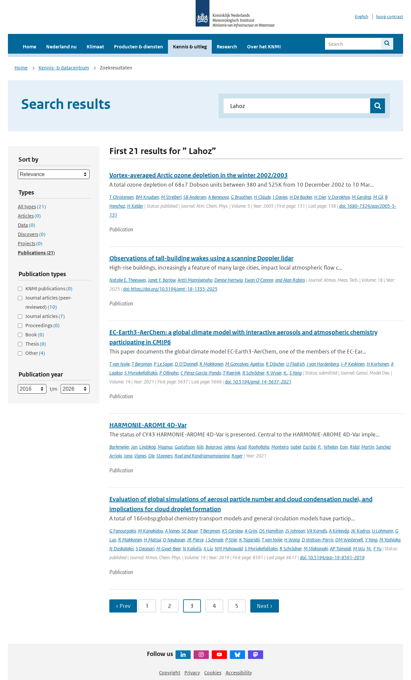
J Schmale (214, 539)
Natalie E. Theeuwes (127, 280)
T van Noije (119, 364)
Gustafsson (185, 447)
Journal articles (45, 316)
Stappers (164, 456)
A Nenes (172, 531)
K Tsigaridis (249, 539)
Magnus (165, 447)
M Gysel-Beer (168, 548)
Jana (128, 456)
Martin (367, 447)
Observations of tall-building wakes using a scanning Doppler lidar (201, 258)
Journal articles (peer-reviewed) (48, 302)
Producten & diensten (138, 46)
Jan (134, 447)
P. (320, 447)
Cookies (212, 672)
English (361, 16)
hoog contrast (389, 16)
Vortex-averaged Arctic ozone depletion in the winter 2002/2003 (198, 175)
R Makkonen (211, 364)
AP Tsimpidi (340, 548)
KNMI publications (48, 288)
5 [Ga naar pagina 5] (236, 606)
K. (286, 373)
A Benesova (218, 197)
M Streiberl (171, 197)
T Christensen (121, 197)
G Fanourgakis (122, 531)
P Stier (231, 539)
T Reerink (231, 373)
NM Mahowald (229, 548)
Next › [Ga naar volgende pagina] (264, 606)
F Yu (377, 548)
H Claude (262, 197)
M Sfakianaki (316, 548)
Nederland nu (61, 46)
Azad (241, 447)
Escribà (309, 447)
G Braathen (241, 197)
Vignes (140, 456)
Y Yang (371, 539)
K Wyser (274, 373)
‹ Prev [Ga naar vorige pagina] (123, 606)
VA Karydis (317, 531)
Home (29, 46)
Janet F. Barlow (162, 280)
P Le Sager (163, 364)
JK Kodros (360, 531)
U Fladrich (295, 364)
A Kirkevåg (339, 531)
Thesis (35, 344)
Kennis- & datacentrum (64, 68)
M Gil (378, 197)
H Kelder (135, 206)
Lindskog (147, 447)
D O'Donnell (186, 364)
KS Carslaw (232, 531)
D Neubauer (174, 539)
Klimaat (95, 46)
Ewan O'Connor (259, 280)
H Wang (292, 539)
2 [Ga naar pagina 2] (169, 606)
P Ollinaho (168, 373)
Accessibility (239, 672)
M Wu (359, 548)
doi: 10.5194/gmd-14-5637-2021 (258, 382)
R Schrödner (253, 373)
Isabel (295, 447)
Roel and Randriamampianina (202, 456)
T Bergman (142, 364)
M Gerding (361, 197)
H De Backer (300, 197)
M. (369, 548)
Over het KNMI (264, 46)
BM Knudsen (147, 197)
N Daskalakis (121, 548)
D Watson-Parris (317, 539)
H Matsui (152, 539)
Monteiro (279, 447)
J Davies (280, 197)
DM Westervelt (349, 539)
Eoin (344, 447)
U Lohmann (382, 531)
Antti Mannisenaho (195, 280)
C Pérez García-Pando (200, 373)
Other (35, 353)
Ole (151, 456)
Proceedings (42, 325)
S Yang (295, 373)
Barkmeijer (119, 447)
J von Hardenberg (323, 364)
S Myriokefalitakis (140, 373)
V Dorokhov (339, 197)
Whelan (331, 447)
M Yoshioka (389, 539)
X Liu (208, 548)
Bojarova (214, 447)
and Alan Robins (290, 280)
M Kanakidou (150, 531)
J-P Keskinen (353, 364)
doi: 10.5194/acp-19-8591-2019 (332, 557)
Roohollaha (258, 447)
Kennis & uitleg (190, 46)
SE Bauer (190, 531)
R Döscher (275, 364)
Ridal (354, 447)
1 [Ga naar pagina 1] (147, 606)
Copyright (169, 672)
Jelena (229, 447)
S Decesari (145, 548)
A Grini (251, 531)
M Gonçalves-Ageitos (244, 364)
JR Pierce (195, 539)
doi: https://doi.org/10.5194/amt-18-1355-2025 (170, 289)
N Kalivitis (192, 548)
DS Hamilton (271, 531)
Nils (200, 447)
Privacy (192, 672)
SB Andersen (194, 197)
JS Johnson (295, 531)
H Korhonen (378, 364)
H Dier (320, 197)
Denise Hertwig (228, 280)
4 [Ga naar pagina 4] (214, 606)
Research (227, 46)
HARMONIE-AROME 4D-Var (148, 425)
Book (34, 334)
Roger (237, 456)
